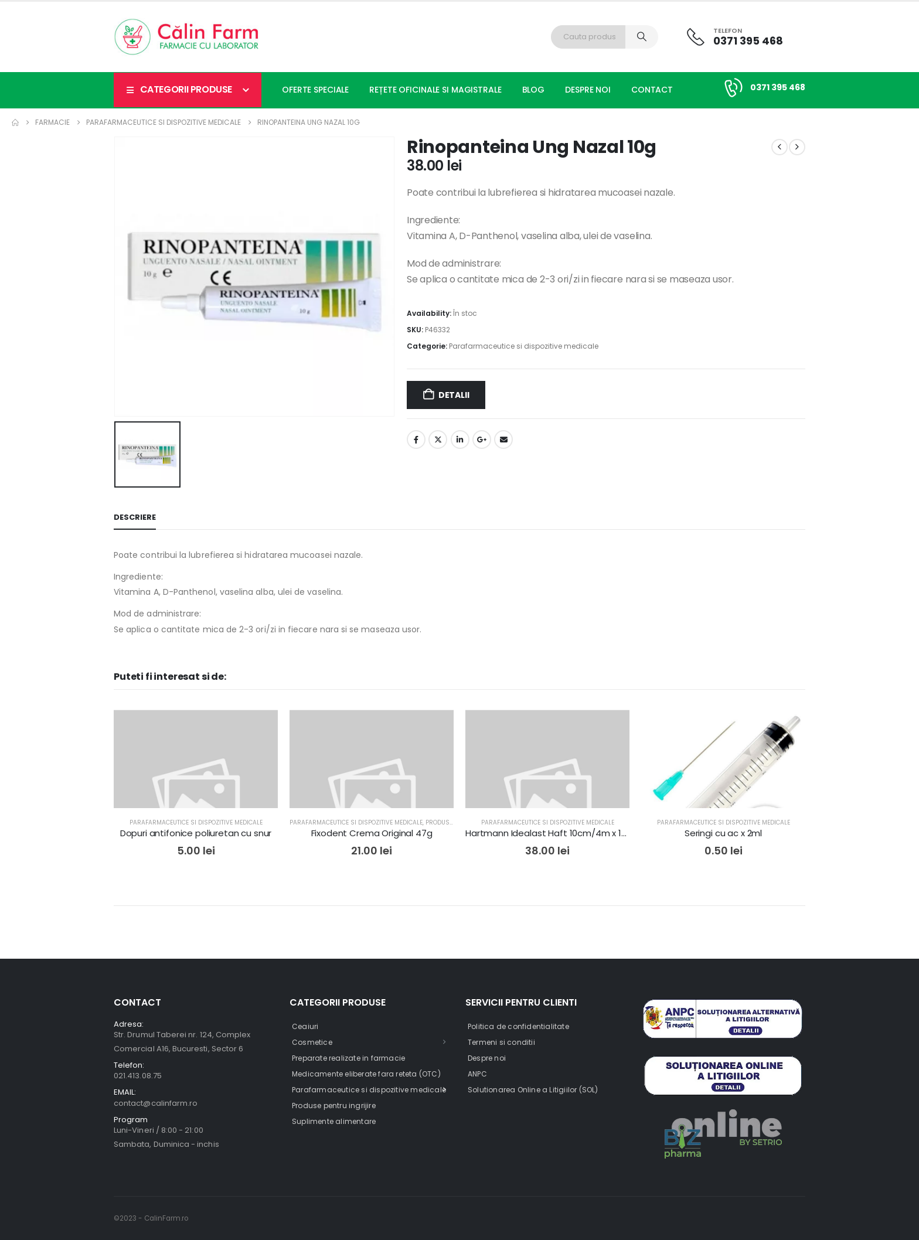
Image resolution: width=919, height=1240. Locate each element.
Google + (481, 439)
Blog (533, 90)
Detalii (453, 395)
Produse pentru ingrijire (334, 1105)
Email (503, 439)
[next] (797, 147)
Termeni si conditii (501, 1042)
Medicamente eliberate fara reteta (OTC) (366, 1074)
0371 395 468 (777, 87)
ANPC (477, 1074)
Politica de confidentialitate (518, 1026)
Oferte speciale (315, 90)
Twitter (437, 439)
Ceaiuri (305, 1026)
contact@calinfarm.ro (156, 1103)
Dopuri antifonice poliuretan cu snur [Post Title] (196, 833)
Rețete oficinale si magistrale (435, 90)
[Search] (641, 37)
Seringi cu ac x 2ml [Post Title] (723, 833)
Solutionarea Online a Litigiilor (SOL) (533, 1090)
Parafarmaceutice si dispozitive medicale (523, 346)
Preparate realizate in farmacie (348, 1058)
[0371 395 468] (731, 87)
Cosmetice (312, 1042)
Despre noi (588, 90)
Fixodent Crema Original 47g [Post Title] (372, 833)
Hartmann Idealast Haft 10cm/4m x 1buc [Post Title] (551, 833)
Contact (652, 90)
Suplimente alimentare (334, 1121)
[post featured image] (196, 792)
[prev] (779, 147)
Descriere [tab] (135, 517)
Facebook (416, 439)
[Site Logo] (187, 37)
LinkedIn (460, 439)
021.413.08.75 (138, 1075)
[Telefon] (735, 36)
